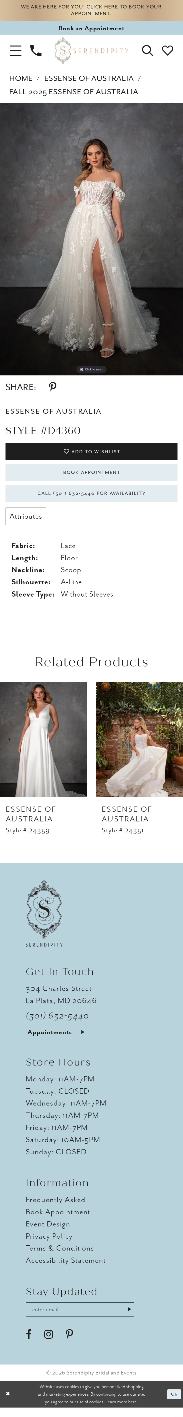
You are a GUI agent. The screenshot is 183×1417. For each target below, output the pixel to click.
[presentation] (43, 747)
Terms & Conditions (60, 1256)
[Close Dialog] (8, 1404)
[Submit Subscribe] (137, 1318)
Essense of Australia (89, 80)
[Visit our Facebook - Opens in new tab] (29, 1344)
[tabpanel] (91, 241)
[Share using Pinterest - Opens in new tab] (52, 389)
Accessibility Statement (66, 1268)
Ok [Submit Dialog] (174, 1404)
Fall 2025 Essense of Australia (73, 94)
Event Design (48, 1232)
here (132, 1411)
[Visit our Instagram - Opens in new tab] (48, 1344)
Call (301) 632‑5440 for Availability (92, 500)
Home (21, 80)
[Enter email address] (85, 1318)
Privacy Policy (49, 1244)
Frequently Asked (56, 1208)
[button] (15, 53)
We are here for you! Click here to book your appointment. (91, 11)
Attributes (26, 524)
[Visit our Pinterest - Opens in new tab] (69, 1344)
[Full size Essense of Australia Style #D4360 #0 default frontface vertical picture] (91, 241)
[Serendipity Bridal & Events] (91, 53)
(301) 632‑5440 (57, 1023)
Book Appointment (92, 477)
